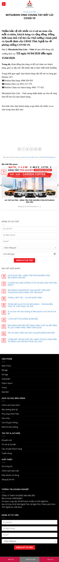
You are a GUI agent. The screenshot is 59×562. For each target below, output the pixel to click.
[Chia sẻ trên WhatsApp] (19, 149)
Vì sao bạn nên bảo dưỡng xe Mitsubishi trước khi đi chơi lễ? (32, 313)
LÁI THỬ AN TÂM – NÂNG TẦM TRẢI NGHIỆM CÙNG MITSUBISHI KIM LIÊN (30, 201)
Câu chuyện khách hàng (12, 449)
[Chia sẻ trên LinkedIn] (40, 149)
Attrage (5, 374)
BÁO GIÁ (11, 559)
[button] (4, 4)
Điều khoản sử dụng (10, 475)
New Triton (6, 366)
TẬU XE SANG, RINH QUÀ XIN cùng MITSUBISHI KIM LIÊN (31, 333)
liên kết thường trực (48, 157)
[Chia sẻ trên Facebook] (23, 149)
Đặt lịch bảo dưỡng (10, 427)
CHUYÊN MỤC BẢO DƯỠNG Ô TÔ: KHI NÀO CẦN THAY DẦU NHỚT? (32, 284)
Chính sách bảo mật (10, 471)
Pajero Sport (7, 383)
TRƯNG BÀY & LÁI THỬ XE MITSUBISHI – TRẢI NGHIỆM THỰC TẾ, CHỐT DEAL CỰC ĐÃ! (30, 305)
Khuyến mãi (7, 440)
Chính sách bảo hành (11, 405)
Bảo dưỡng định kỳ (10, 409)
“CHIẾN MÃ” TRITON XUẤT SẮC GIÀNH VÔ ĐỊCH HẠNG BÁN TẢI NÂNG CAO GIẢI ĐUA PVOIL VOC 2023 (32, 340)
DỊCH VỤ (50, 559)
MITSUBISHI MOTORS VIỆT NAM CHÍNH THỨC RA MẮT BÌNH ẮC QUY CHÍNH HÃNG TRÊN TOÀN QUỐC (32, 326)
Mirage (5, 370)
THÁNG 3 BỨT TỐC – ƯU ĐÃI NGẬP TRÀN (25, 298)
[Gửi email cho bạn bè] (31, 149)
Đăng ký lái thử (8, 479)
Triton (4, 387)
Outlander (6, 379)
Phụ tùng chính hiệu (10, 414)
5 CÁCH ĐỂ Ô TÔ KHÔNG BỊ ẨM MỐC (23, 319)
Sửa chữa (6, 418)
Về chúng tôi (7, 466)
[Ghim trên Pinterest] (36, 149)
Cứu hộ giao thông (10, 422)
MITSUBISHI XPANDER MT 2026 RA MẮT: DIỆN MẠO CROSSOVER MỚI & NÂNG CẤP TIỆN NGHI (29, 291)
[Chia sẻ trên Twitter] (27, 149)
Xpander (5, 392)
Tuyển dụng (7, 453)
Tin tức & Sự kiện (29, 12)
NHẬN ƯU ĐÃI (30, 559)
